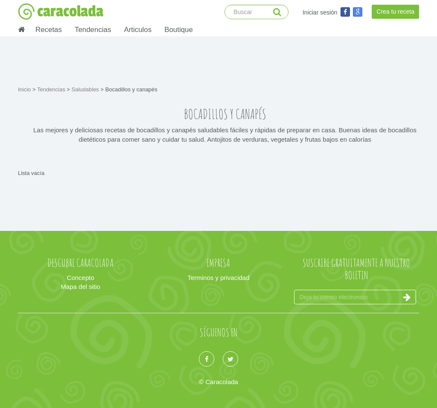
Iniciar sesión (320, 12)
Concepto (80, 277)
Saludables (86, 89)
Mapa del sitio (80, 286)
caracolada (60, 11)
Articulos (137, 30)
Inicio (25, 89)
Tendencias (93, 30)
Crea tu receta (395, 11)
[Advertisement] (218, 60)
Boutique (178, 30)
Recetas (48, 30)
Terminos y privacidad (218, 277)
